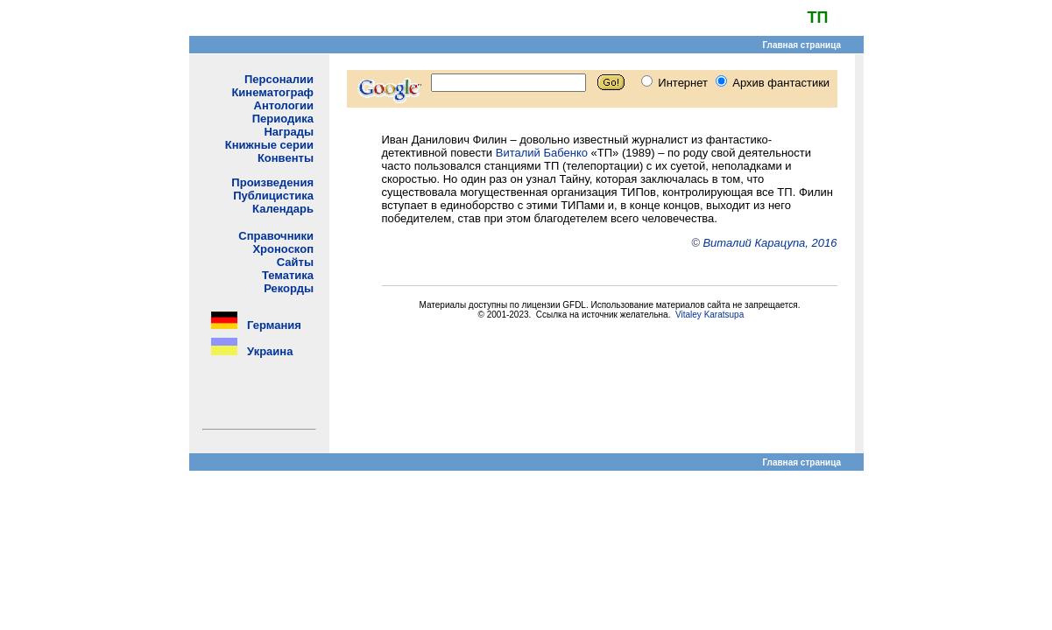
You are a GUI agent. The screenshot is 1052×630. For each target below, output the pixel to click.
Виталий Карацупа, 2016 (770, 242)
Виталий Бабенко (542, 152)
